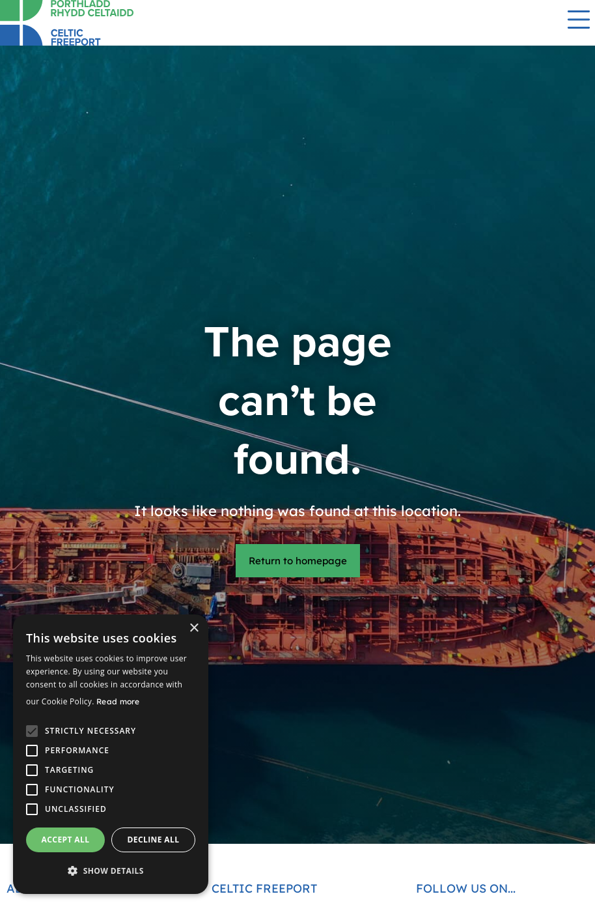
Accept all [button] (66, 839)
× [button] (194, 628)
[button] (110, 871)
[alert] (110, 754)
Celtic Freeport (264, 888)
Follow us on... (466, 888)
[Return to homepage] (97, 23)
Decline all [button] (154, 839)
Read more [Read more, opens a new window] (118, 701)
